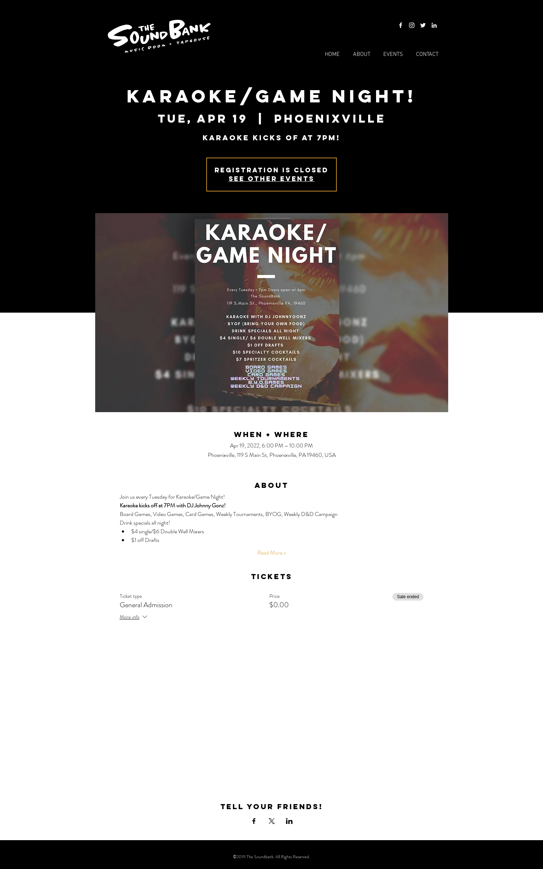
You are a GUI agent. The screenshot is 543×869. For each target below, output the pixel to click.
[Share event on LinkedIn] (289, 821)
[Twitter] (423, 25)
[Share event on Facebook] (254, 821)
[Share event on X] (271, 821)
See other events (271, 179)
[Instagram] (411, 25)
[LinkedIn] (434, 25)
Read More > (271, 553)
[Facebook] (400, 25)
